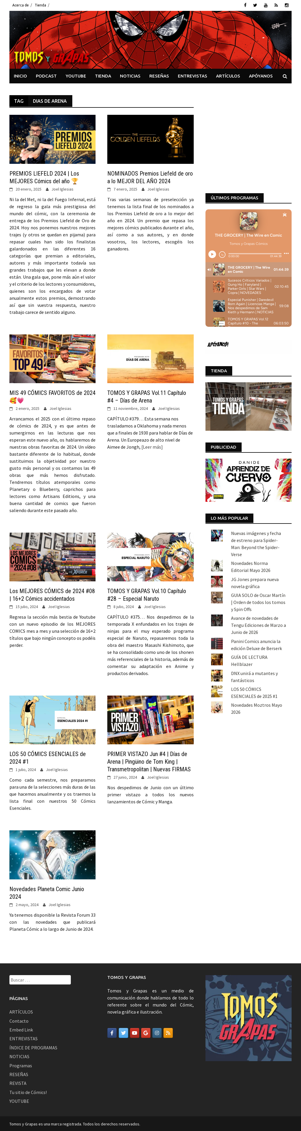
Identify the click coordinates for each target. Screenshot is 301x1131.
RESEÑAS (159, 75)
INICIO (20, 75)
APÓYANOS (261, 75)
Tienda (40, 5)
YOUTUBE (76, 75)
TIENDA (103, 75)
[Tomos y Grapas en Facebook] (112, 1033)
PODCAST (46, 75)
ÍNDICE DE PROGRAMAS (33, 1047)
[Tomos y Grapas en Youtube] (134, 1033)
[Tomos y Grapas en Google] (145, 1033)
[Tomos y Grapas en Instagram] (157, 1033)
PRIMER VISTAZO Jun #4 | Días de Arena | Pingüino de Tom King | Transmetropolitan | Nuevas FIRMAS (149, 761)
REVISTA (17, 1082)
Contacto (19, 1020)
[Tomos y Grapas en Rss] (168, 1033)
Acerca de (20, 5)
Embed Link (21, 1029)
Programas (20, 1065)
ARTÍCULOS (228, 75)
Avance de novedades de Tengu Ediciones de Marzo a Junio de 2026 (258, 539)
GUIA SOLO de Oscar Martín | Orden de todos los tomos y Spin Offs (258, 516)
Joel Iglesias (62, 188)
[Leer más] (152, 446)
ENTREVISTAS (192, 75)
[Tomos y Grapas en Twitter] (123, 1033)
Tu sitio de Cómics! (28, 1092)
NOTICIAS (130, 75)
